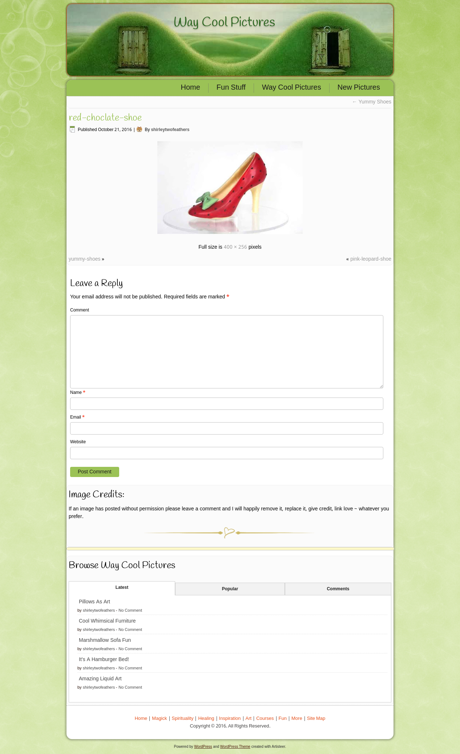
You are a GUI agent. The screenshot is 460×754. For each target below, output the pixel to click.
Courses (265, 718)
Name (77, 392)
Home (190, 88)
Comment (79, 310)
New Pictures (359, 88)
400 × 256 (235, 247)
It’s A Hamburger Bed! (104, 659)
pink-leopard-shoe (370, 259)
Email (77, 417)
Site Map (316, 718)
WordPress (203, 747)
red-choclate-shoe (105, 118)
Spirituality (183, 718)
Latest (122, 587)
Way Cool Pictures (224, 22)
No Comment (130, 610)
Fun (283, 718)
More (296, 718)
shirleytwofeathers (170, 130)
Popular (230, 589)
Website (78, 442)
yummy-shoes (84, 259)
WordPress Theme (235, 747)
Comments (338, 589)
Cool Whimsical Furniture (107, 621)
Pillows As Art (94, 602)
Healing (206, 718)
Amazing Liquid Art (100, 678)
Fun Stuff (231, 88)
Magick (159, 718)
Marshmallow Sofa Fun (105, 640)
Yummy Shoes (371, 102)
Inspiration (230, 718)
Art (249, 718)
